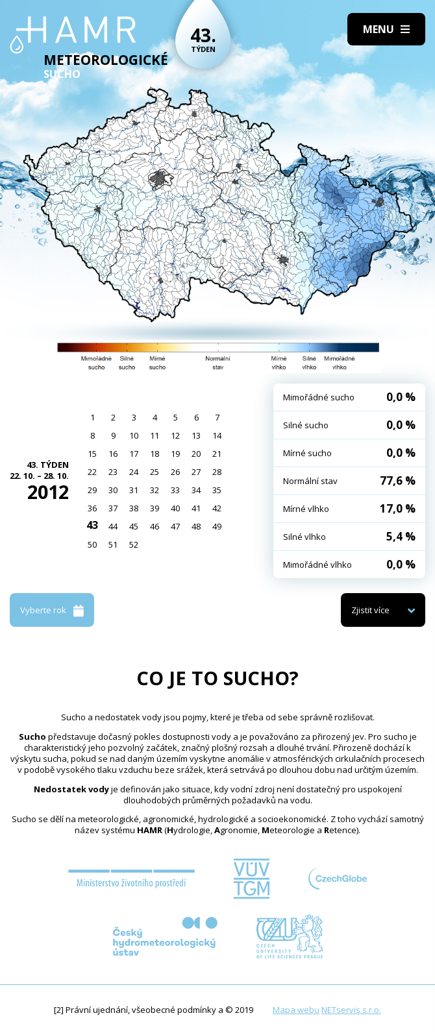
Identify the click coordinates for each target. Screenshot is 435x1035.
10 (133, 435)
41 (196, 508)
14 (216, 435)
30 (113, 490)
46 (154, 526)
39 (154, 508)
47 (175, 526)
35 (216, 490)
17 (133, 453)
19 (175, 453)
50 (92, 544)
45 (133, 526)
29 (92, 490)
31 (133, 490)
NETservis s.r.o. (351, 1010)
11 (154, 435)
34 (196, 490)
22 (92, 472)
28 (216, 472)
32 (154, 490)
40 (175, 508)
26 (175, 472)
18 (154, 453)
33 (175, 490)
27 (196, 472)
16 (113, 453)
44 (113, 526)
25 (154, 472)
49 (216, 526)
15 (92, 453)
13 (196, 435)
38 (133, 508)
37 (113, 508)
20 (196, 453)
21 (216, 453)
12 (175, 435)
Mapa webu (296, 1010)
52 (133, 544)
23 (113, 472)
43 (92, 525)
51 (113, 544)
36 (92, 508)
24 (133, 472)
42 (216, 508)
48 (196, 526)
